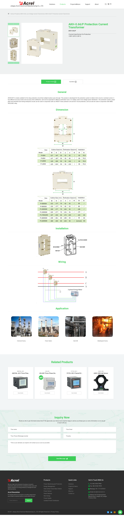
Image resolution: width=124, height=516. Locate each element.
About (97, 4)
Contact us (71, 494)
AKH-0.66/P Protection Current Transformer (58, 14)
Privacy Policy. (55, 513)
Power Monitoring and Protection (53, 485)
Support (87, 4)
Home (11, 14)
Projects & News (73, 487)
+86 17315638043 (100, 490)
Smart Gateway (48, 494)
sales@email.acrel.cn (99, 493)
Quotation (73, 82)
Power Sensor (48, 492)
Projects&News (75, 4)
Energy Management (49, 487)
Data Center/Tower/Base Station (53, 490)
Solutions (52, 4)
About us (70, 492)
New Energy (47, 497)
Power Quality (47, 499)
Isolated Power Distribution (51, 501)
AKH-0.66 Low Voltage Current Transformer (33, 14)
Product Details (51, 82)
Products (63, 4)
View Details (20, 393)
